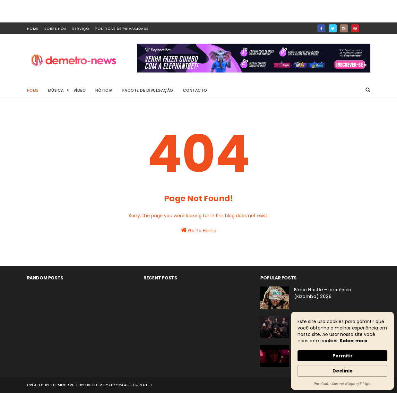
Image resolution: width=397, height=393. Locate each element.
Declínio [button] (342, 371)
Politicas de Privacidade (122, 28)
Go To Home (198, 230)
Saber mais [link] (353, 340)
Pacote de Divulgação (147, 90)
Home (33, 90)
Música (56, 90)
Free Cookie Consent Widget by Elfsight (342, 384)
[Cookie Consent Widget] (342, 351)
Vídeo (79, 90)
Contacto (195, 90)
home (33, 28)
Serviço (81, 28)
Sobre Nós (55, 28)
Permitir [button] (342, 356)
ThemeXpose (63, 385)
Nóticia (104, 90)
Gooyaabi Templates (130, 385)
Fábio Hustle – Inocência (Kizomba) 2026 (322, 293)
